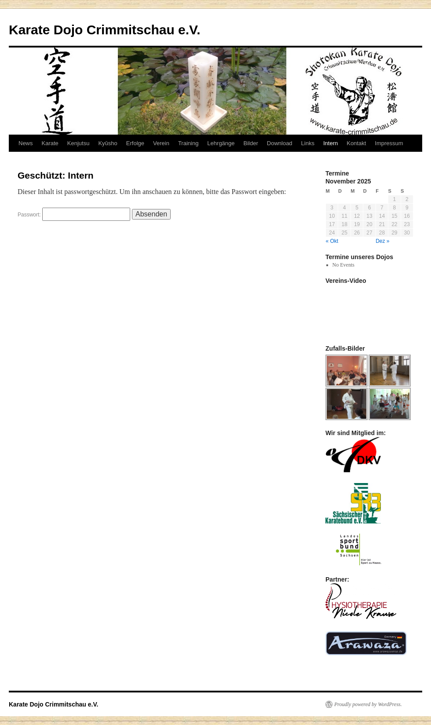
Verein (161, 143)
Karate (50, 143)
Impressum (389, 143)
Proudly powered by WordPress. (368, 704)
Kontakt (356, 143)
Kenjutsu (78, 143)
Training (188, 143)
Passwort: (74, 215)
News (25, 143)
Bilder (251, 143)
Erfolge (135, 143)
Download (279, 143)
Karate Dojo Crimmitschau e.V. (105, 29)
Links (307, 143)
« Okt (332, 241)
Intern (330, 143)
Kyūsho (107, 143)
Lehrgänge (220, 143)
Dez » (382, 241)
